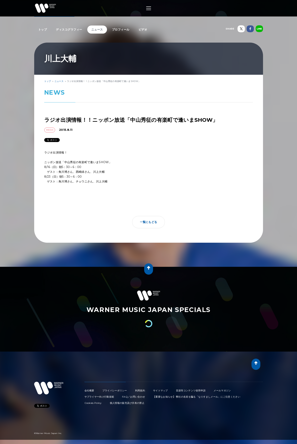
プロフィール (120, 29)
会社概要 (89, 390)
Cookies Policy (93, 402)
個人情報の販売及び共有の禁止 (127, 402)
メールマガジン (222, 390)
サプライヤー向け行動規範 (99, 396)
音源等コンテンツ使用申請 (191, 390)
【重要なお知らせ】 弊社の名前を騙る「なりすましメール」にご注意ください (196, 396)
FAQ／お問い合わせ (133, 396)
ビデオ (143, 29)
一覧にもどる (148, 222)
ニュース (97, 29)
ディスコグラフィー (69, 29)
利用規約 (140, 390)
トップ (42, 29)
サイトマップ (160, 390)
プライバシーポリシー (114, 390)
